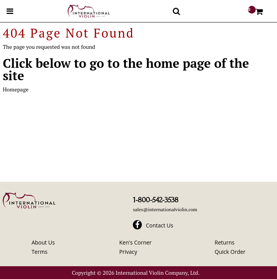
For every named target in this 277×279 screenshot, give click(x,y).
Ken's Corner (135, 242)
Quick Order (230, 251)
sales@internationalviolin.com (165, 209)
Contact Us (159, 225)
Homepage (15, 89)
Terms (39, 251)
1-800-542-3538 (155, 200)
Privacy (128, 251)
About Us (43, 242)
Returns (224, 242)
